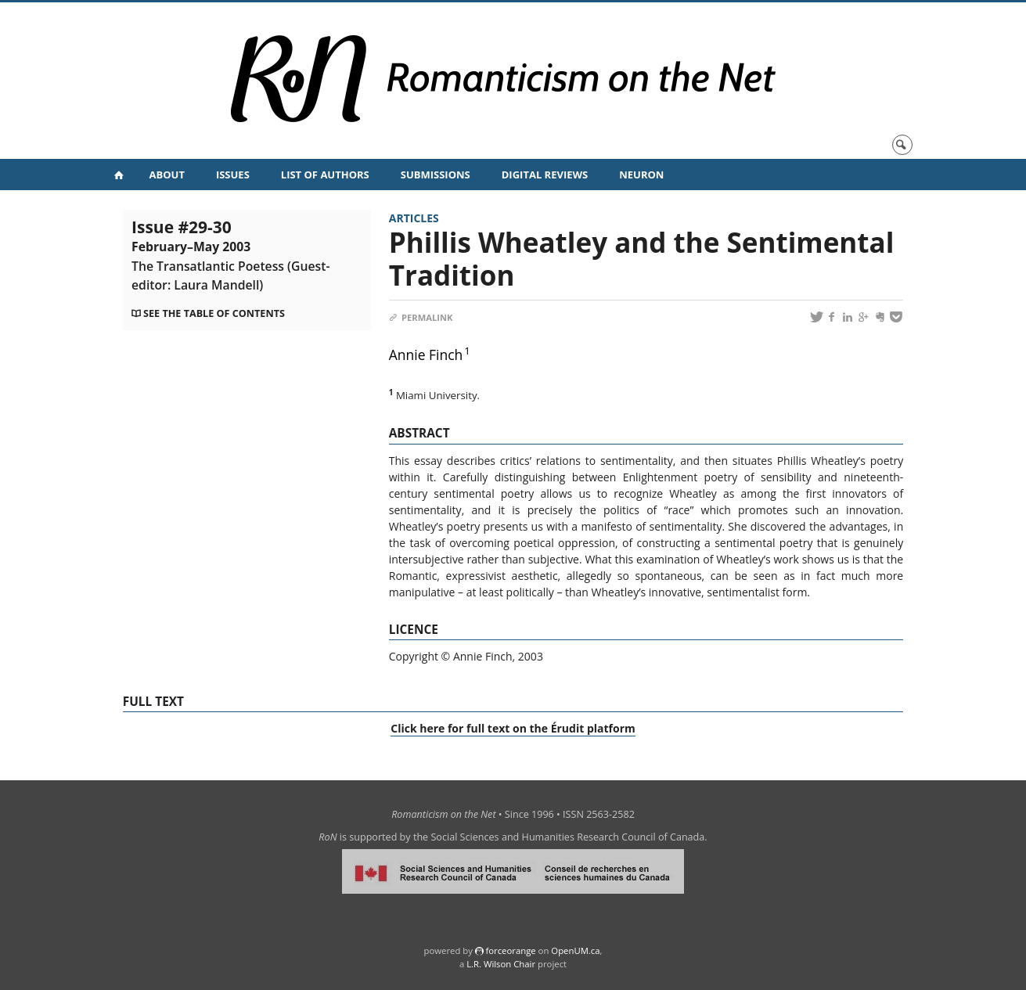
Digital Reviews (545, 174)
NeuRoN (641, 174)
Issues (233, 174)
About (167, 174)
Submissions (435, 174)
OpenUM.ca (575, 950)
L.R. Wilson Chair (500, 964)
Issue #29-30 (230, 254)
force (510, 950)
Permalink (421, 317)
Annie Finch (426, 354)
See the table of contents (214, 313)
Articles (414, 218)
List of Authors (325, 174)
